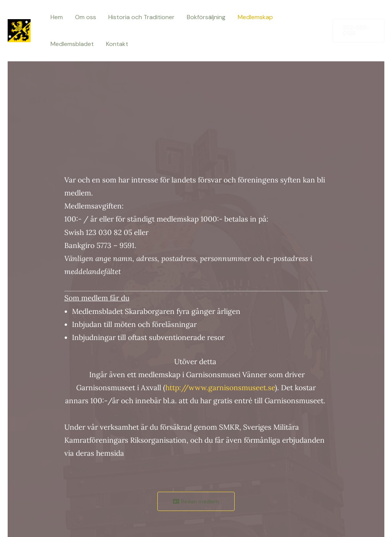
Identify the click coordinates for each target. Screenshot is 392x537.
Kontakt (117, 44)
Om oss (85, 17)
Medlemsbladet (72, 44)
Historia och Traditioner (141, 17)
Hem (57, 17)
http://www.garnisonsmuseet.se (220, 387)
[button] (358, 31)
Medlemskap (255, 17)
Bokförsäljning (206, 17)
